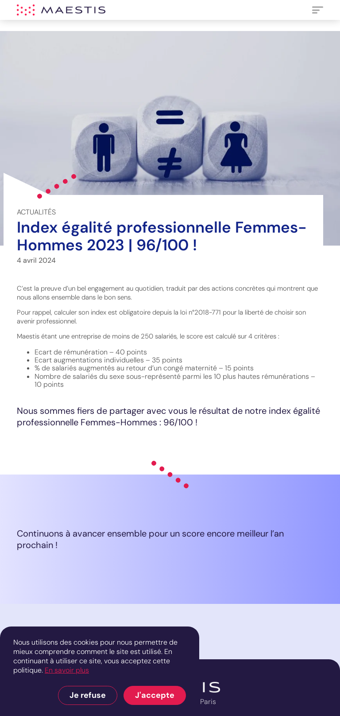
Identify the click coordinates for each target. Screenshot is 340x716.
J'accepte (154, 695)
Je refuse (88, 695)
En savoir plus (67, 670)
